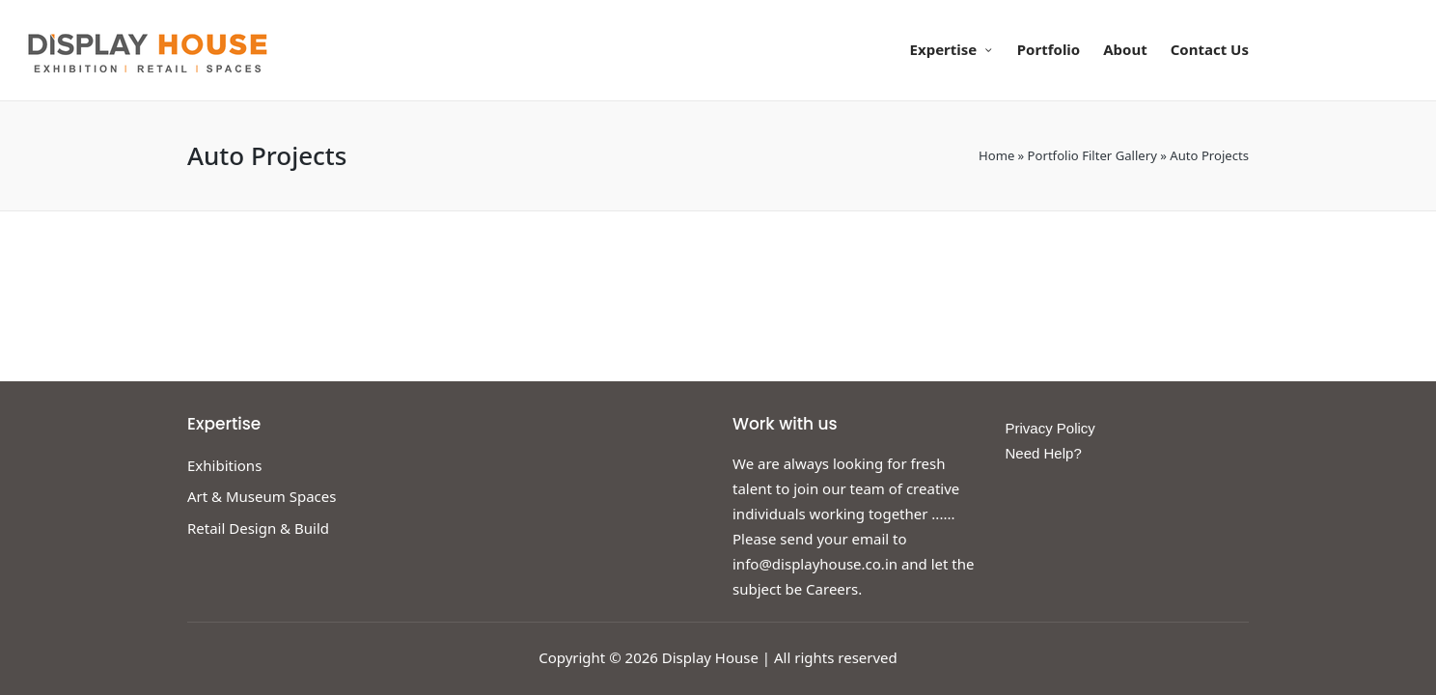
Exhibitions (224, 465)
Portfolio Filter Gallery (1092, 155)
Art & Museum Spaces (261, 496)
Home (996, 155)
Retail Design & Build (258, 528)
